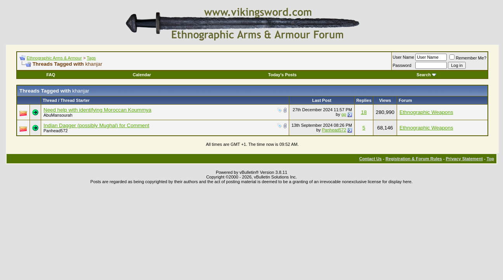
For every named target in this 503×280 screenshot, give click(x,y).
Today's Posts (282, 74)
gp (344, 114)
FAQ (50, 74)
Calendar (142, 74)
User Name (404, 57)
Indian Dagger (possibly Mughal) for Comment (96, 125)
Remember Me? (467, 58)
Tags (91, 58)
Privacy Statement (464, 158)
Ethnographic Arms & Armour (54, 58)
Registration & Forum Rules (413, 158)
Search (426, 74)
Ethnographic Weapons (426, 112)
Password (402, 65)
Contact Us (370, 158)
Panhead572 (55, 130)
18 (364, 112)
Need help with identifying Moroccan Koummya (97, 110)
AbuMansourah (58, 115)
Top (490, 158)
